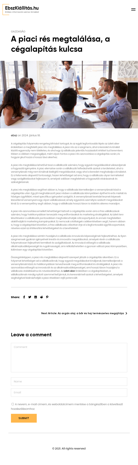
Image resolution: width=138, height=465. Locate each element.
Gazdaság (18, 31)
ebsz (14, 135)
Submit (24, 418)
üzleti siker (69, 271)
